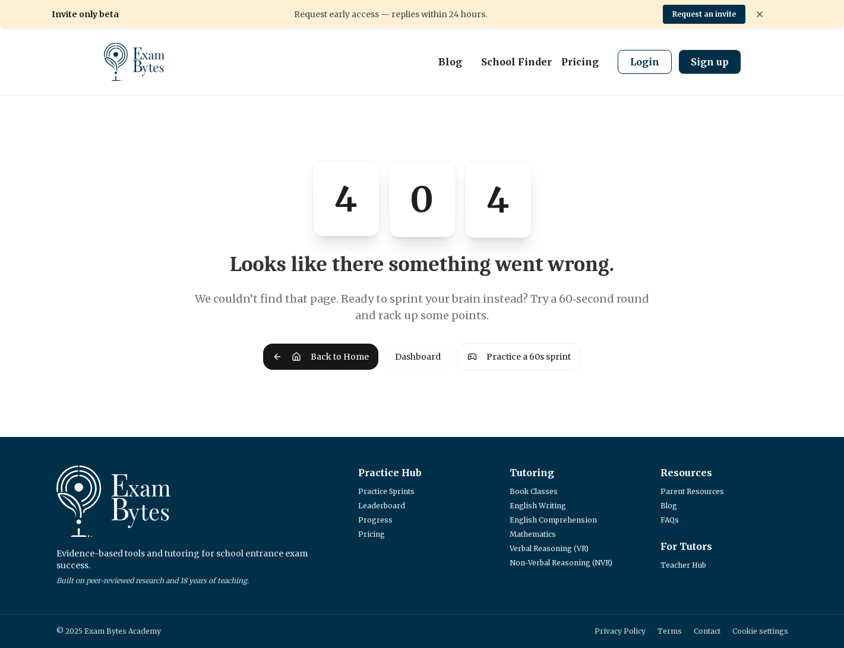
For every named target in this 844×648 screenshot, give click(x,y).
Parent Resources (692, 491)
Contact (707, 631)
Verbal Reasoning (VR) (549, 548)
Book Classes (534, 491)
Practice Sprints (386, 491)
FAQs (669, 519)
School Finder (516, 62)
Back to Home (321, 356)
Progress (375, 519)
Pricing (580, 62)
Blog (450, 62)
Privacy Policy (620, 631)
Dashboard (418, 356)
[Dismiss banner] (759, 14)
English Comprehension (553, 519)
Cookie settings (760, 631)
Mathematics (533, 534)
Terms (670, 631)
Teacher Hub (683, 565)
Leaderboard (381, 505)
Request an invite (704, 14)
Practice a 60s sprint (519, 356)
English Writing (538, 505)
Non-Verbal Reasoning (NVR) (561, 562)
